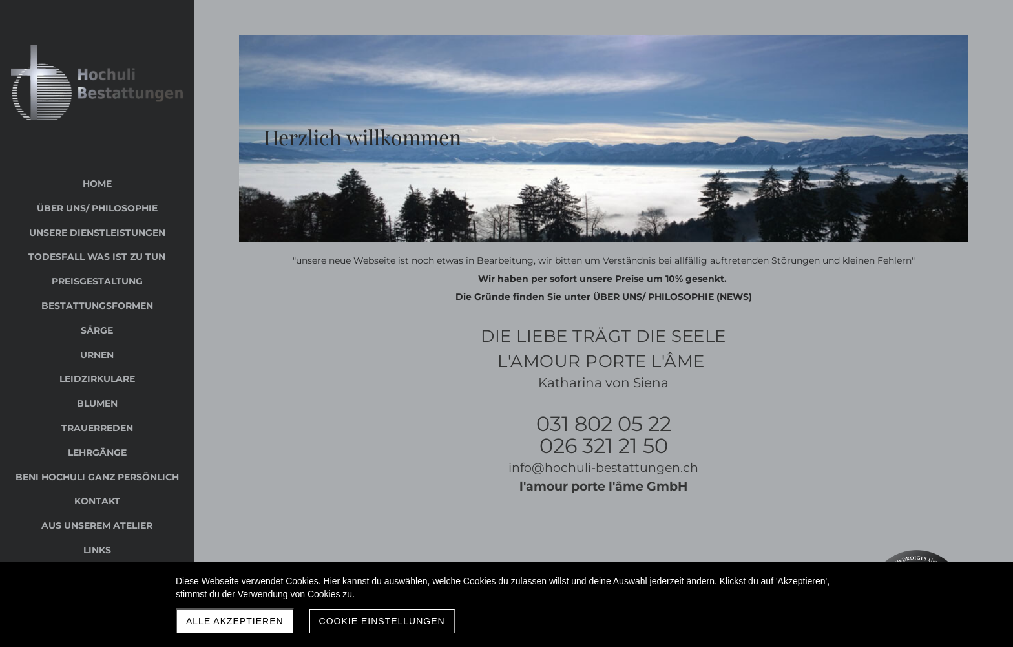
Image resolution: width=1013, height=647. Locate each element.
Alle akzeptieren (235, 621)
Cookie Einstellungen (382, 621)
